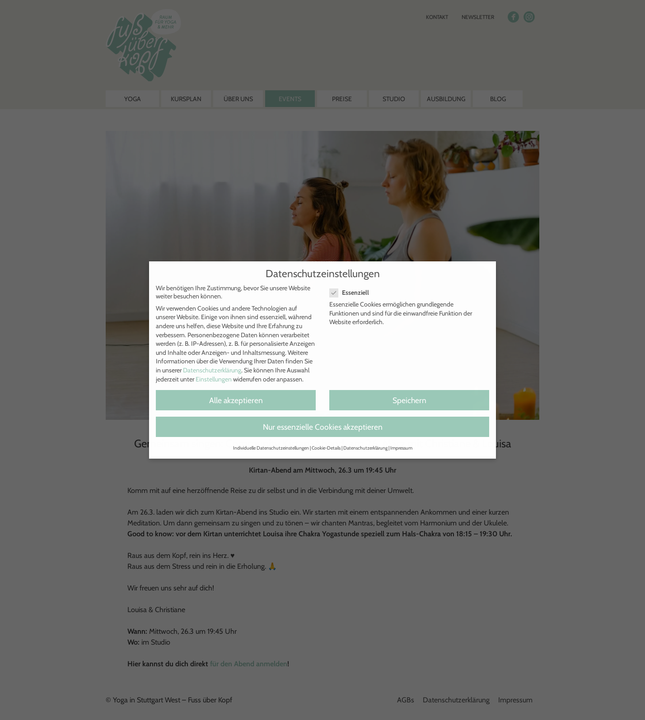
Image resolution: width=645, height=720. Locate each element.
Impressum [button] (401, 448)
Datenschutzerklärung (212, 370)
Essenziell (353, 292)
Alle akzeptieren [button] (236, 400)
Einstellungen (214, 379)
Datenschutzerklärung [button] (365, 448)
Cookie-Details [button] (326, 448)
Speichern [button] (409, 400)
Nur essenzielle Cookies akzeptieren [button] (323, 427)
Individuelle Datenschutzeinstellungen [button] (271, 448)
